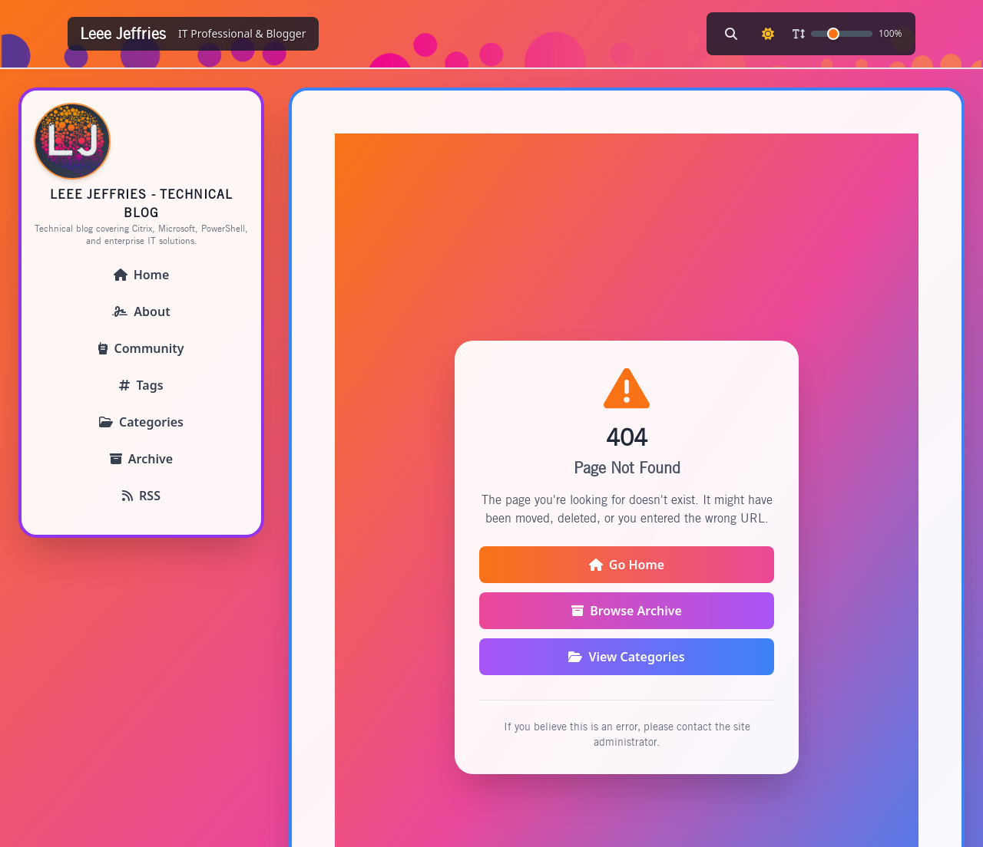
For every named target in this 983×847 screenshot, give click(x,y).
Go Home (626, 564)
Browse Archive (626, 610)
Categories (141, 422)
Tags (141, 385)
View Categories (626, 656)
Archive (141, 458)
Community (141, 348)
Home (142, 274)
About (141, 311)
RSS (141, 495)
